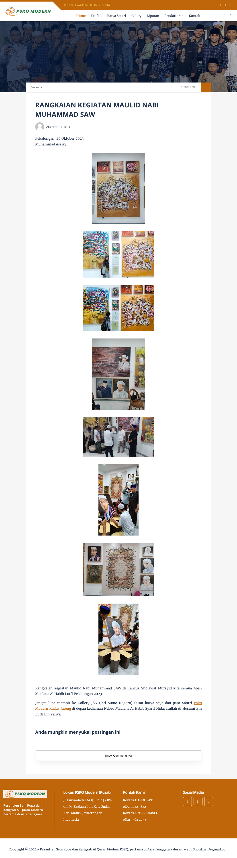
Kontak (194, 16)
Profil (95, 16)
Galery (136, 16)
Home (81, 16)
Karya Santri (116, 16)
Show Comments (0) (118, 755)
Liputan (153, 16)
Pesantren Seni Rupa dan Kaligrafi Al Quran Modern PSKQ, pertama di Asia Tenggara (105, 849)
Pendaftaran (174, 16)
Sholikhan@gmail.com (211, 849)
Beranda (36, 87)
